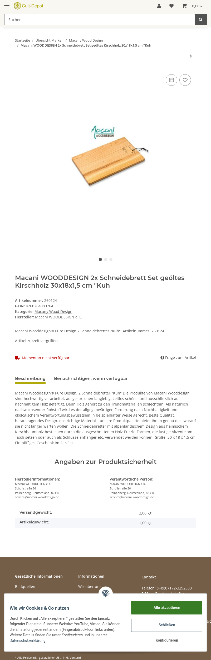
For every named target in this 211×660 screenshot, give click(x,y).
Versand (75, 657)
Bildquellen (25, 586)
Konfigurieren (163, 640)
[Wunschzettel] (171, 6)
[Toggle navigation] (6, 3)
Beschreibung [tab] (30, 378)
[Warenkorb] (192, 6)
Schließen (163, 625)
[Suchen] (99, 19)
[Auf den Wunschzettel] (185, 80)
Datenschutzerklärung (44, 640)
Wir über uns (89, 586)
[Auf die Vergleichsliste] (171, 80)
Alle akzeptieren (163, 608)
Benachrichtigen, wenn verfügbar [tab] (91, 378)
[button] (159, 6)
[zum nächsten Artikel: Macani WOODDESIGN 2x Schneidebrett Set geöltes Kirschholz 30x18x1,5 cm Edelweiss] (190, 56)
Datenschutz (26, 595)
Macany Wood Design (53, 311)
